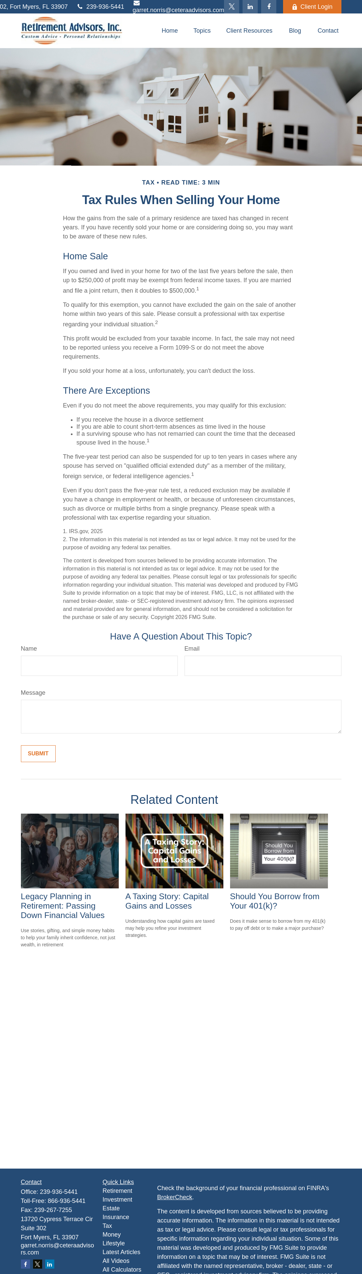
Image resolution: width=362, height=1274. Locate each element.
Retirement (117, 1190)
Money (112, 1234)
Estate (111, 1208)
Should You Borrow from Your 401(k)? (275, 901)
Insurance (116, 1217)
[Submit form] (38, 753)
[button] (169, 30)
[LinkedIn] (250, 6)
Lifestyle (114, 1243)
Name (29, 648)
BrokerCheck (174, 1197)
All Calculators (122, 1269)
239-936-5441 (100, 6)
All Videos (116, 1260)
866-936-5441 (67, 1201)
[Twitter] (231, 6)
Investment (117, 1199)
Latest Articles (121, 1252)
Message (33, 692)
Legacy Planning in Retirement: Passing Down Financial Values (63, 906)
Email (192, 648)
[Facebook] (268, 6)
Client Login (312, 6)
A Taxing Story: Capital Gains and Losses (167, 901)
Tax (107, 1225)
